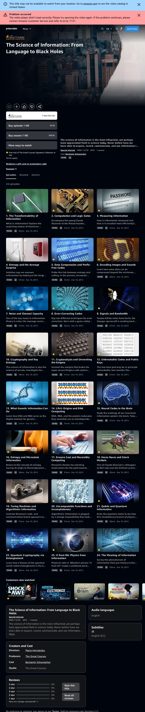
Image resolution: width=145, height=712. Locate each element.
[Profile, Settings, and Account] (121, 29)
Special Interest (68, 150)
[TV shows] (45, 28)
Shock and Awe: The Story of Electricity (21, 592)
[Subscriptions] (89, 28)
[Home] (11, 29)
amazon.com (90, 3)
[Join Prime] (132, 28)
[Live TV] (74, 28)
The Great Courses (35, 656)
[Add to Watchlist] (17, 107)
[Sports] (56, 28)
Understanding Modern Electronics (55, 592)
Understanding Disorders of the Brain (89, 592)
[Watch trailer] (9, 107)
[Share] (39, 107)
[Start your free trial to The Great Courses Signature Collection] (31, 116)
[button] (24, 702)
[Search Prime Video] (102, 29)
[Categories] (116, 29)
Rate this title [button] (70, 687)
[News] (65, 28)
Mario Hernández (35, 650)
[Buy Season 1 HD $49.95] (31, 135)
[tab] (11, 175)
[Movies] (34, 28)
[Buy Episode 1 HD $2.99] (31, 125)
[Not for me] (32, 107)
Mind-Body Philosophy (123, 592)
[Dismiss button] (139, 4)
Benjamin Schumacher (75, 154)
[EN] (109, 28)
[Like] (24, 107)
